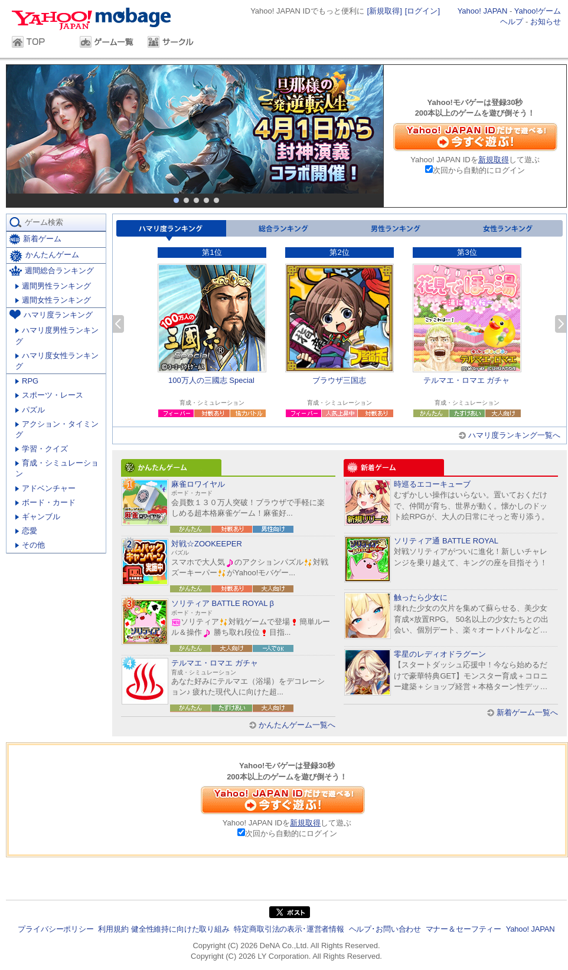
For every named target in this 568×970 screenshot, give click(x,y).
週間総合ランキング (51, 271)
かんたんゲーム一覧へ (297, 724)
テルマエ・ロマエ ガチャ (214, 662)
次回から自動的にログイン (479, 170)
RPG (26, 380)
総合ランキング (282, 230)
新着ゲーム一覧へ (527, 712)
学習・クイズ (41, 448)
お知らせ (545, 21)
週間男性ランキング (53, 285)
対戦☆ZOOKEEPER (206, 543)
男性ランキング (394, 230)
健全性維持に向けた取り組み (180, 929)
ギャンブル (37, 516)
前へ (118, 324)
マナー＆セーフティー (463, 929)
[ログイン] (422, 10)
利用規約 (113, 929)
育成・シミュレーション (57, 468)
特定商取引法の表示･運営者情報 (289, 929)
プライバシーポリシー (55, 929)
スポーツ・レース (49, 395)
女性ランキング (507, 230)
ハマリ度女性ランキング (57, 361)
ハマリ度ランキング (171, 230)
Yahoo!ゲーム (537, 10)
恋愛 (26, 530)
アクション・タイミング (57, 429)
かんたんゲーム (44, 256)
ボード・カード (45, 502)
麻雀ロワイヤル (198, 484)
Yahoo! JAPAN (483, 10)
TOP (40, 43)
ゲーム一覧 (108, 43)
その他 (30, 544)
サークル (176, 43)
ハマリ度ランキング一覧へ (514, 435)
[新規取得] (384, 10)
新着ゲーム (35, 239)
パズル (30, 409)
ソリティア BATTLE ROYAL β (222, 603)
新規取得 (493, 159)
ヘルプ (511, 21)
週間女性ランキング (53, 300)
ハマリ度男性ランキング (57, 335)
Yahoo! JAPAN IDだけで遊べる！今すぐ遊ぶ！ (475, 137)
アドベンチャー (45, 488)
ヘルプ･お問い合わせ (385, 929)
